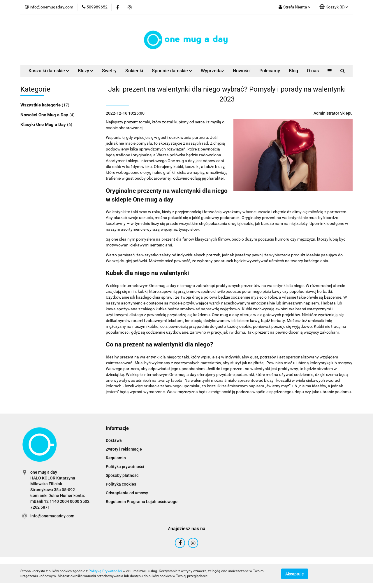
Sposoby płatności (123, 475)
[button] (334, 7)
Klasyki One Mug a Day (43, 124)
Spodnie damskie (172, 70)
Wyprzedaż (212, 70)
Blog (293, 70)
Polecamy (269, 70)
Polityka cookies (121, 484)
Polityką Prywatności (105, 571)
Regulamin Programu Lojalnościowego (141, 501)
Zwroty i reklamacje (124, 449)
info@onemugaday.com (52, 516)
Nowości (242, 70)
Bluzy (85, 70)
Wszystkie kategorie (41, 105)
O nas (313, 70)
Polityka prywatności (125, 466)
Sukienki (134, 70)
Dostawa (114, 440)
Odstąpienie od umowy (127, 493)
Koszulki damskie (49, 70)
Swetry (109, 70)
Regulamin (116, 458)
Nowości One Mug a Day (44, 115)
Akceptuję (294, 573)
